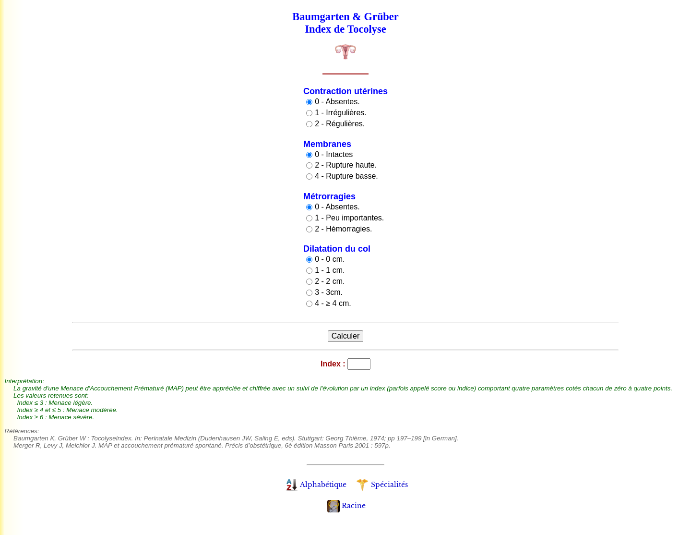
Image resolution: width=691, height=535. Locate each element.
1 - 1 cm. (330, 270)
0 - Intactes (334, 154)
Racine (346, 505)
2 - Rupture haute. (346, 165)
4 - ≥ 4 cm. (333, 303)
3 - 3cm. (329, 292)
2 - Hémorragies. (343, 229)
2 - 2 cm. (330, 281)
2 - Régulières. (340, 124)
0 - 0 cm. (330, 259)
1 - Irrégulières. (341, 113)
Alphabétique (316, 484)
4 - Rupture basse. (346, 176)
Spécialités (381, 484)
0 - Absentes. (337, 101)
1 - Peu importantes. (349, 218)
